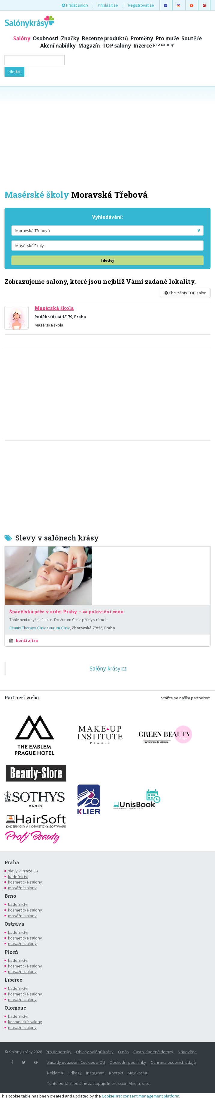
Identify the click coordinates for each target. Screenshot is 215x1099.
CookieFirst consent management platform (140, 1096)
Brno (10, 896)
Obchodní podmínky (128, 1062)
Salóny (21, 38)
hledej (107, 260)
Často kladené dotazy (153, 1051)
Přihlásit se (108, 5)
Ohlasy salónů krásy (95, 1051)
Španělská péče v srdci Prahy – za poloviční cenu (66, 611)
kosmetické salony (25, 882)
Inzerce (153, 45)
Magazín (89, 45)
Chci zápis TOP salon (186, 293)
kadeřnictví (18, 876)
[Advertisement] (107, 137)
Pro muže (167, 38)
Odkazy (75, 1073)
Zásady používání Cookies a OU (76, 1062)
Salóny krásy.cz (108, 668)
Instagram (95, 1073)
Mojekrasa (137, 1073)
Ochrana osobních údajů (173, 1062)
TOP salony (116, 45)
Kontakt (116, 1073)
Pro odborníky (58, 1051)
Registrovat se (141, 5)
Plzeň (11, 952)
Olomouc (15, 1008)
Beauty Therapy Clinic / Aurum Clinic (39, 627)
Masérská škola (54, 308)
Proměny (141, 38)
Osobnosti (46, 38)
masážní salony (22, 887)
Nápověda (187, 1051)
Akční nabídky (58, 45)
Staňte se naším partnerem (185, 698)
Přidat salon (75, 5)
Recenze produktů (105, 38)
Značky (70, 38)
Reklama (55, 1073)
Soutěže (191, 38)
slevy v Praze (20, 871)
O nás (123, 1051)
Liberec (13, 980)
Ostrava (14, 924)
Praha (12, 862)
